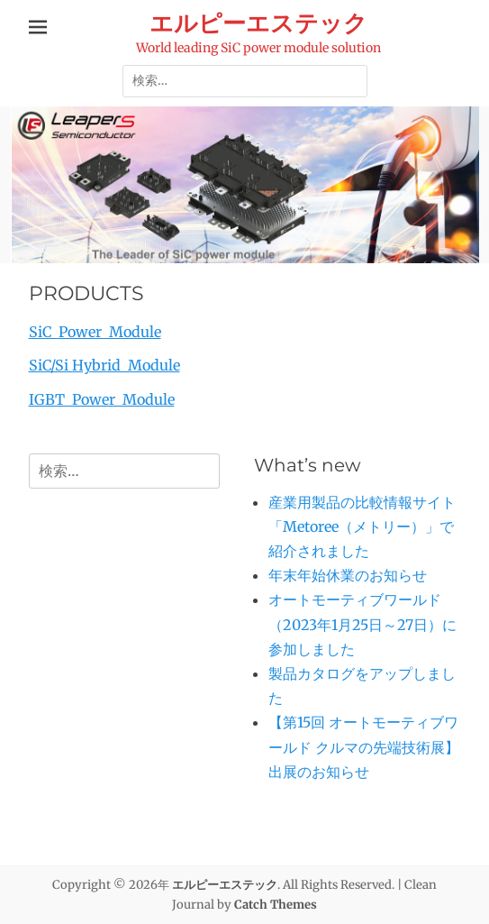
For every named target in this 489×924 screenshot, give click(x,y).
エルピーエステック (258, 23)
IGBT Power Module (102, 399)
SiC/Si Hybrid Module (104, 365)
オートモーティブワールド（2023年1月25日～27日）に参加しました (362, 623)
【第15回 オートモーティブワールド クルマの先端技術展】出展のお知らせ (363, 746)
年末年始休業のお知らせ (347, 575)
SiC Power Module (95, 332)
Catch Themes (275, 904)
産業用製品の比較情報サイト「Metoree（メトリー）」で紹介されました (362, 526)
